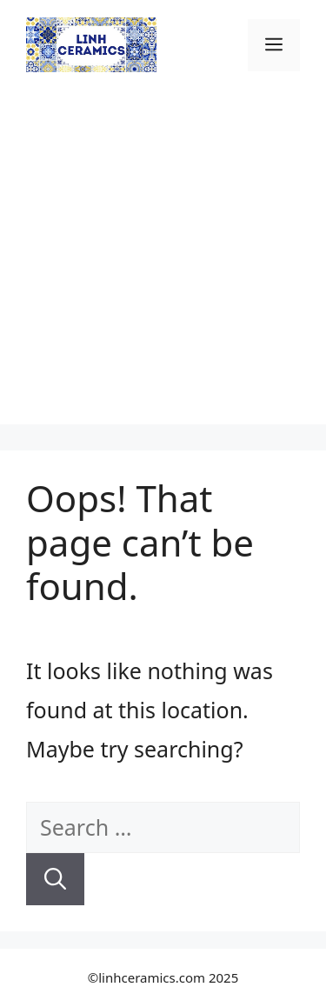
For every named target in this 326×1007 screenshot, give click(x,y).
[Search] (55, 879)
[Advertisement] (163, 261)
